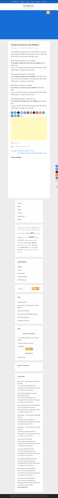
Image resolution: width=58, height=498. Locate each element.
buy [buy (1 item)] (18, 229)
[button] (12, 112)
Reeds (27, 1)
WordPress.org (21, 280)
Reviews (38, 1)
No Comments (34, 48)
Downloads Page (22, 487)
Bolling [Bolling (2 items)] (34, 227)
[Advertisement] (29, 26)
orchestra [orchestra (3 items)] (20, 240)
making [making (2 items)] (19, 237)
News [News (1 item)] (26, 237)
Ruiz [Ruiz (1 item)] (26, 245)
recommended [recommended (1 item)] (20, 242)
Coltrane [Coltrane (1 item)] (24, 229)
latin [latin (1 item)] (36, 233)
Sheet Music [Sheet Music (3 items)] (24, 247)
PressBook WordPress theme (41, 496)
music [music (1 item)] (23, 237)
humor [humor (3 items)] (27, 233)
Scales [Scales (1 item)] (29, 245)
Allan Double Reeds (23, 311)
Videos (44, 1)
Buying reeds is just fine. (26, 343)
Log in (19, 270)
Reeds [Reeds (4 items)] (34, 243)
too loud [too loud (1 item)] (33, 249)
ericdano (25, 48)
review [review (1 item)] (23, 245)
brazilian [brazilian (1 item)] (38, 227)
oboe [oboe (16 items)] (31, 236)
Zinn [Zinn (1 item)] (21, 252)
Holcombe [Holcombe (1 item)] (22, 233)
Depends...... (22, 346)
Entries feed (21, 273)
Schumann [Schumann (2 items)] (34, 245)
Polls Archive (21, 357)
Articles (22, 1)
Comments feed (22, 276)
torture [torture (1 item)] (36, 249)
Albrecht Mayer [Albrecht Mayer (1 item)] (20, 227)
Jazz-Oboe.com (28, 6)
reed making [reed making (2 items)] (27, 242)
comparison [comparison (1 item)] (28, 229)
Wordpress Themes (23, 320)
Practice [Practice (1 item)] (26, 240)
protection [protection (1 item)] (35, 240)
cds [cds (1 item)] (20, 229)
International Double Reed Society (27, 314)
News (32, 1)
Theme (28, 146)
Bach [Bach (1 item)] (30, 227)
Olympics (23, 146)
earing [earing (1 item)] (37, 229)
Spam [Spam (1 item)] (33, 247)
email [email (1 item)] (18, 233)
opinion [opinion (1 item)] (36, 237)
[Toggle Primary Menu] (48, 12)
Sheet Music (15, 1)
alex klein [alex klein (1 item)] (27, 227)
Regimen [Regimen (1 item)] (19, 245)
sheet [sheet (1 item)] (18, 247)
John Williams (16, 146)
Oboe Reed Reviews (23, 317)
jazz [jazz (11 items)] (32, 233)
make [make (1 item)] (39, 233)
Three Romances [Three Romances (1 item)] (27, 249)
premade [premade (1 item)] (30, 240)
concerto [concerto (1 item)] (33, 229)
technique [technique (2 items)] (20, 249)
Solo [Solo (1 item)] (30, 247)
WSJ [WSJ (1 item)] (18, 252)
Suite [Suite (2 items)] (36, 247)
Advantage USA (22, 302)
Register (19, 267)
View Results (29, 353)
